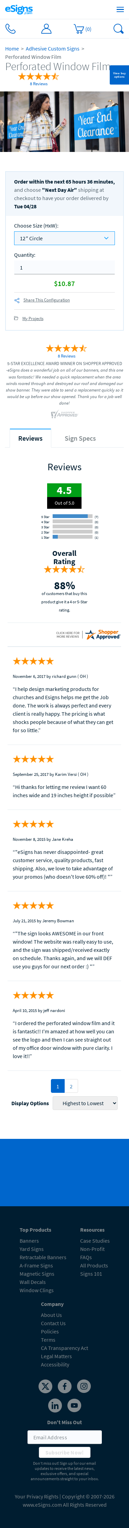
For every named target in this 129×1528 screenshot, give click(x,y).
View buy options (119, 74)
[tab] (30, 438)
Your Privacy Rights (36, 1496)
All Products (94, 1265)
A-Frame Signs (36, 1265)
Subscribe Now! (64, 1452)
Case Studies (95, 1240)
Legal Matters (56, 1356)
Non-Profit (92, 1248)
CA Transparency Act (64, 1347)
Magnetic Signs (37, 1273)
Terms (48, 1339)
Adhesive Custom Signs (52, 48)
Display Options (30, 1103)
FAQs (86, 1257)
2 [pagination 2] (71, 1086)
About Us (51, 1314)
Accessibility (55, 1364)
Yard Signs (32, 1248)
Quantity (24, 254)
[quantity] (64, 267)
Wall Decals (33, 1281)
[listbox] (64, 238)
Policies (50, 1331)
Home (12, 48)
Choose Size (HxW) (36, 225)
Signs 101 (91, 1273)
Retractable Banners (43, 1257)
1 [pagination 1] (57, 1086)
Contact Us (53, 1323)
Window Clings (37, 1290)
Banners (29, 1240)
